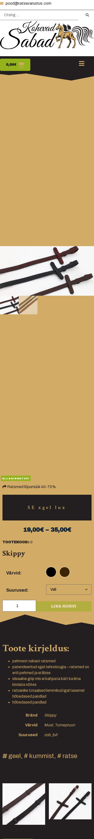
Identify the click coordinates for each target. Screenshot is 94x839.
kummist (41, 755)
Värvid (13, 573)
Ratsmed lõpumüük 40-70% (31, 487)
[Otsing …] (39, 15)
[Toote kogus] (19, 606)
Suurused (16, 590)
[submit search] (87, 15)
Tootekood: (15, 542)
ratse (69, 755)
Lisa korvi (63, 606)
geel (14, 755)
